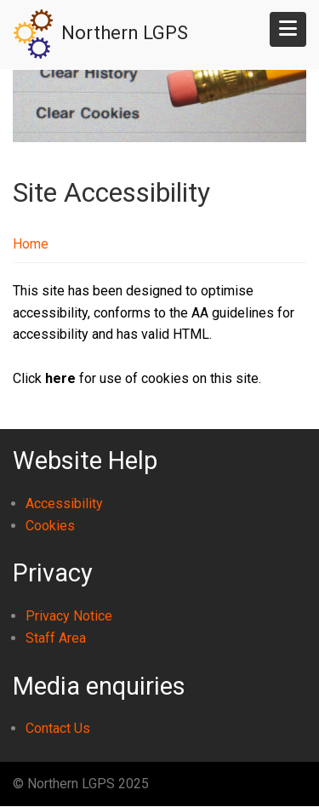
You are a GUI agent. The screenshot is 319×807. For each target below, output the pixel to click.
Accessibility (64, 503)
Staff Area (56, 638)
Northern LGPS (124, 32)
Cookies (50, 526)
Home (30, 244)
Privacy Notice (69, 616)
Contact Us (58, 728)
